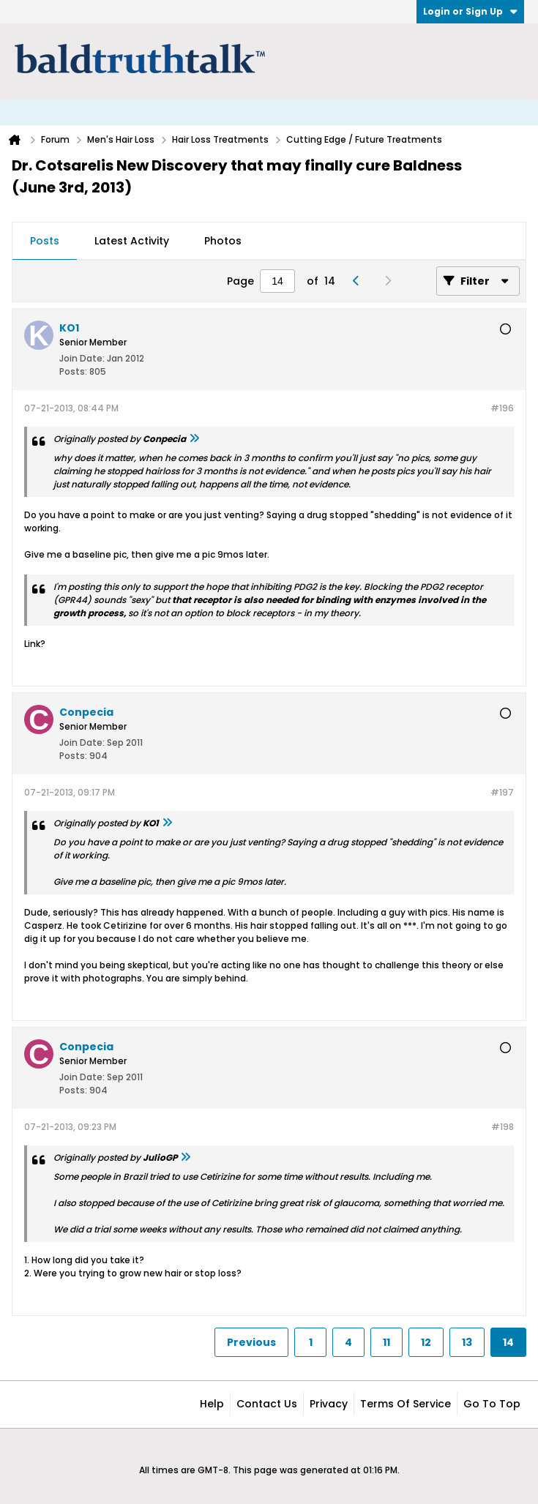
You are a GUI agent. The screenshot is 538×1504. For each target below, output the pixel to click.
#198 (502, 1126)
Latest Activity (131, 240)
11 (386, 1342)
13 (467, 1342)
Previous (251, 1342)
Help (212, 1403)
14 (508, 1342)
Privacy (329, 1403)
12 (426, 1342)
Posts (44, 240)
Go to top (491, 1403)
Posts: (73, 371)
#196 (502, 408)
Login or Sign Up (470, 11)
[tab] (44, 241)
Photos (223, 240)
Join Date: (82, 358)
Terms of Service (405, 1403)
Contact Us (266, 1403)
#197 (502, 792)
